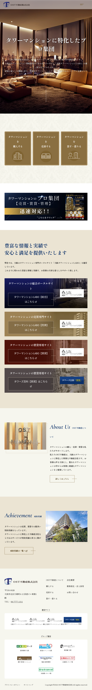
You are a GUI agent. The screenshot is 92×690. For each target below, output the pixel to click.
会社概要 (70, 580)
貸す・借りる (52, 598)
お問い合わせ (72, 592)
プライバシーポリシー (12, 685)
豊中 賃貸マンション (24, 659)
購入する (50, 586)
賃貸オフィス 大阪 (46, 647)
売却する (50, 592)
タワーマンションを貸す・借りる (74, 148)
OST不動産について (54, 580)
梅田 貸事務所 (46, 659)
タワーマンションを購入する (17, 148)
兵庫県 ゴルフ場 (68, 659)
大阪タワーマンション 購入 (37, 621)
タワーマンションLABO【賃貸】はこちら (31, 356)
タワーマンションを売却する (46, 148)
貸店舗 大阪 (68, 647)
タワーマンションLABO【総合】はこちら (31, 299)
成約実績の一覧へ (19, 550)
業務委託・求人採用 (75, 586)
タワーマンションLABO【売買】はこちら (31, 327)
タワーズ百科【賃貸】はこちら (31, 383)
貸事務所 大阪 (24, 647)
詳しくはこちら (62, 478)
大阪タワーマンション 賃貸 (55, 621)
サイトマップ (28, 685)
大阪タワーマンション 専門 (19, 621)
